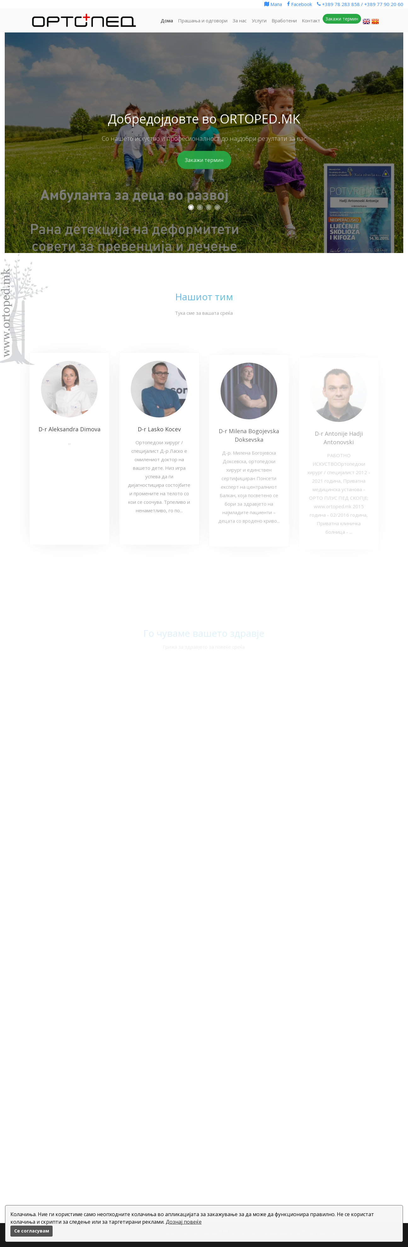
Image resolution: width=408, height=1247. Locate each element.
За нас (240, 20)
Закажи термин (204, 160)
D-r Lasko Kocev (159, 433)
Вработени (284, 20)
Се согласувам (31, 1231)
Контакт (311, 20)
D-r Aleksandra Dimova (69, 433)
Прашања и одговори (202, 20)
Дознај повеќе (184, 1221)
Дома (167, 20)
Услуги (259, 20)
